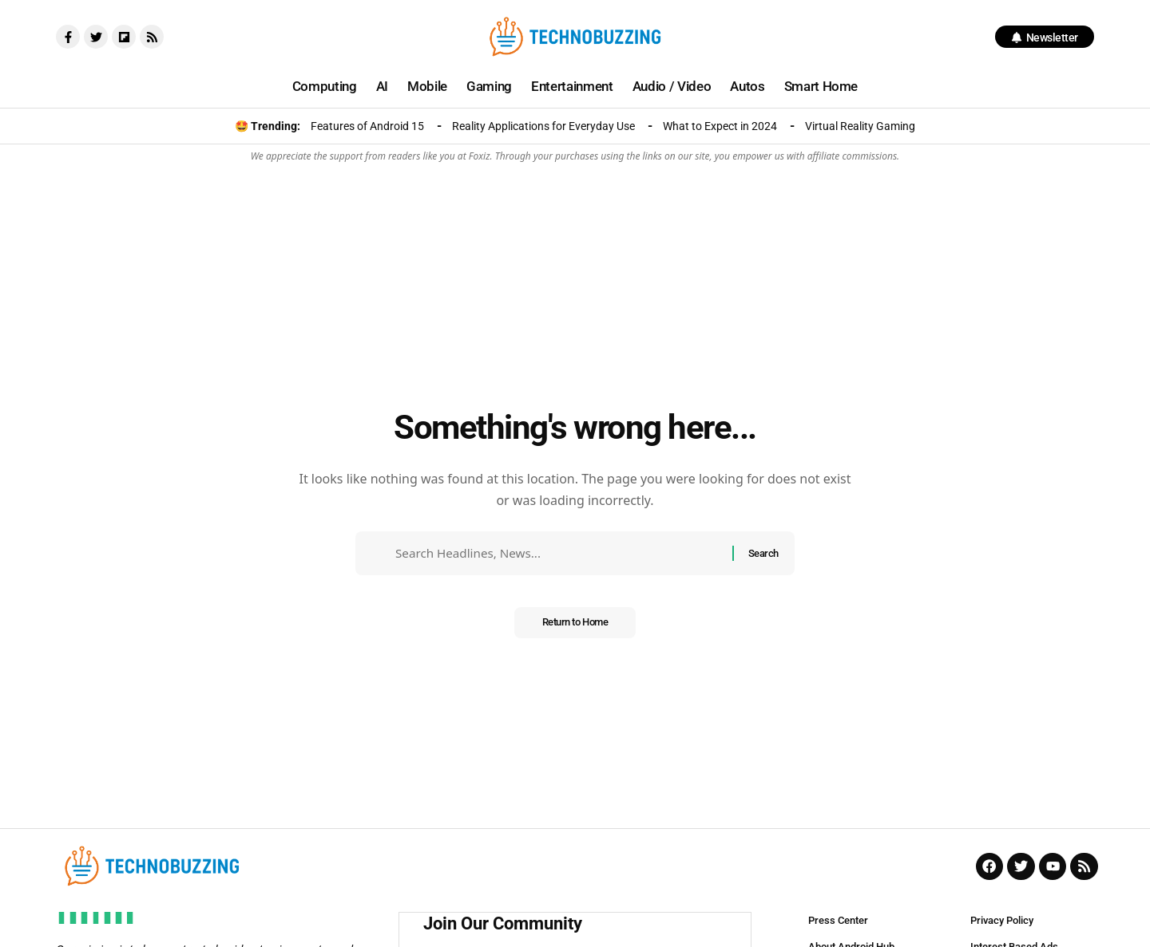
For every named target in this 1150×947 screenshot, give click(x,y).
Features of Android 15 (367, 126)
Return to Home (574, 627)
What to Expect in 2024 (720, 126)
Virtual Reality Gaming (860, 126)
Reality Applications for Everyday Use (543, 126)
